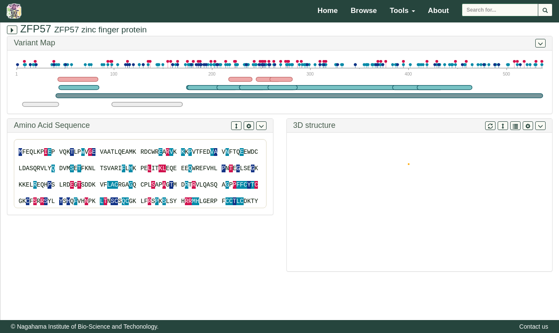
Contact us (533, 326)
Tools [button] (402, 10)
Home (328, 10)
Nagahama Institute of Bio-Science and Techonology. (88, 326)
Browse (364, 10)
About (438, 10)
